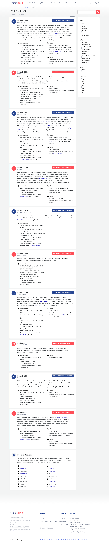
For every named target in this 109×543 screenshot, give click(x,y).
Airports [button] (77, 3)
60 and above (85, 72)
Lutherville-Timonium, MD (88, 56)
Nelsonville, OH (86, 58)
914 (83, 92)
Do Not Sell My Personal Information (50, 521)
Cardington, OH (86, 44)
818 (83, 88)
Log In (90, 3)
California (84, 26)
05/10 (78, 520)
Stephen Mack (43, 178)
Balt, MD (84, 42)
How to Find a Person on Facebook (80, 524)
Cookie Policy (65, 525)
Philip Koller (51, 481)
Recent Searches (74, 518)
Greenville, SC (86, 49)
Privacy (63, 521)
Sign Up (97, 3)
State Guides (32, 3)
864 (83, 90)
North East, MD (86, 60)
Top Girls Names (74, 530)
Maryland (84, 28)
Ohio (83, 33)
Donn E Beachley (62, 417)
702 (83, 83)
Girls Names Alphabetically (77, 528)
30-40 (83, 70)
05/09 (71, 522)
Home (42, 518)
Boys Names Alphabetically (77, 532)
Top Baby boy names (76, 526)
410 (83, 79)
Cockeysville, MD (86, 47)
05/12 (71, 520)
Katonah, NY (85, 51)
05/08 (74, 522)
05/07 (78, 522)
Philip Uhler (21, 469)
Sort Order (72, 16)
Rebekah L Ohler (53, 33)
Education (54, 3)
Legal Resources (43, 3)
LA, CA (84, 53)
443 (83, 81)
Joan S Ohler (43, 301)
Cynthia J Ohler (45, 121)
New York (84, 31)
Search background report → (63, 20)
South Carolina (86, 35)
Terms (63, 518)
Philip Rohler (51, 469)
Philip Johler (51, 471)
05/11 (74, 520)
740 (83, 86)
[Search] (86, 12)
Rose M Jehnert (21, 220)
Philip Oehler (22, 474)
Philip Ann (51, 487)
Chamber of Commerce (65, 3)
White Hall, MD (86, 62)
